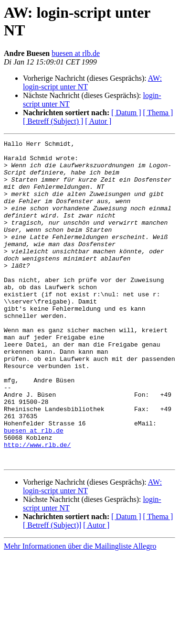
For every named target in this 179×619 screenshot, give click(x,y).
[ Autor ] (98, 121)
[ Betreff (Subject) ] (53, 121)
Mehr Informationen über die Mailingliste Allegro (80, 611)
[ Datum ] (126, 113)
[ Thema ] (158, 113)
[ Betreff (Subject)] (52, 590)
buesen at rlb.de (76, 53)
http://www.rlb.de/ (37, 506)
